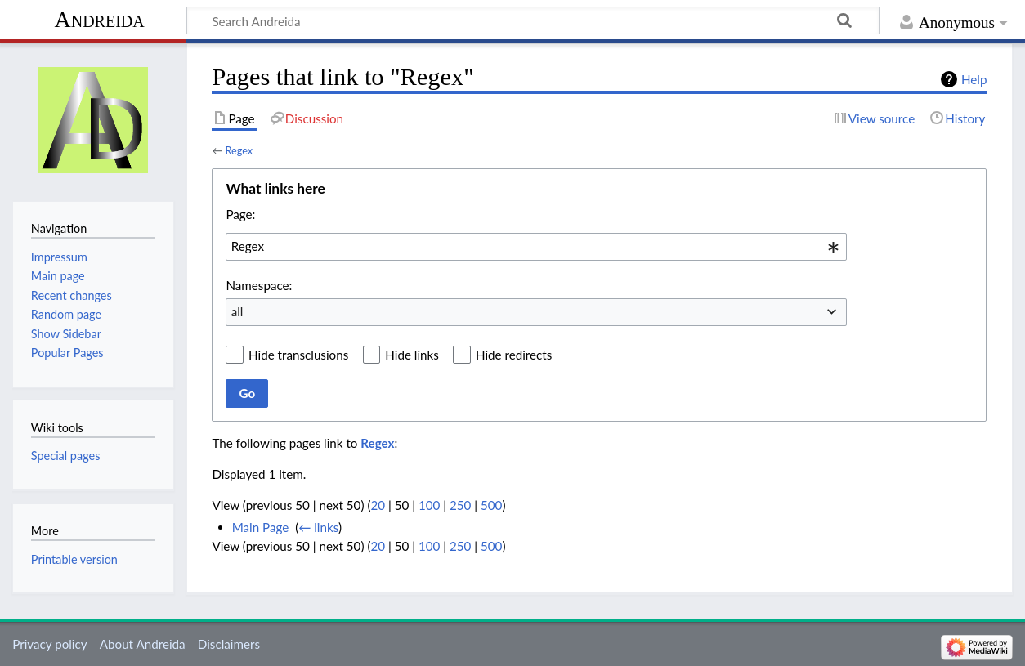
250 (460, 505)
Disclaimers (229, 644)
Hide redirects (514, 354)
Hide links (412, 354)
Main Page (260, 527)
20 (377, 505)
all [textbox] (237, 311)
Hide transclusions (298, 354)
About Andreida (143, 644)
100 (429, 505)
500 (491, 505)
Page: (240, 214)
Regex (239, 150)
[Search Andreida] (533, 20)
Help (974, 79)
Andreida (99, 19)
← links (318, 527)
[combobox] (536, 247)
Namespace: (259, 285)
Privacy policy (49, 644)
